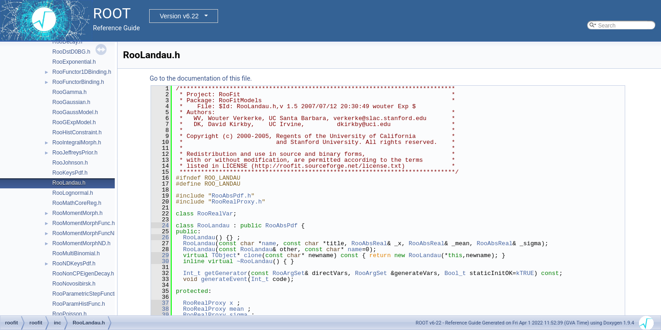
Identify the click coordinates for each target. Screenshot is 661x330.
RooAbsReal (369, 243)
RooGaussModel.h (75, 112)
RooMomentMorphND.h (81, 243)
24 (160, 225)
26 (160, 237)
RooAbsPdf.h (231, 196)
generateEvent (224, 279)
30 (160, 261)
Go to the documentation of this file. (201, 78)
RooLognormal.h (72, 193)
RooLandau (213, 225)
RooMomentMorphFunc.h (83, 223)
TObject (224, 255)
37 (160, 303)
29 (160, 255)
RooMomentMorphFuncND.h (87, 233)
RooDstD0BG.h (71, 52)
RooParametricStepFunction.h (89, 294)
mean (237, 309)
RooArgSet (289, 273)
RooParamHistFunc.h (78, 304)
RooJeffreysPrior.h (75, 152)
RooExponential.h (74, 62)
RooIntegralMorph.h (76, 142)
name (269, 243)
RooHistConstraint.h (76, 132)
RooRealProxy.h (237, 202)
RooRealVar (215, 213)
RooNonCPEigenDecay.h (83, 273)
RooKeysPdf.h (70, 173)
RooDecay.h (67, 41)
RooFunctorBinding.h (78, 82)
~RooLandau (255, 261)
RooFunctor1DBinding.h (81, 72)
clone (253, 255)
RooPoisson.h (69, 314)
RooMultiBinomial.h (76, 253)
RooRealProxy (204, 303)
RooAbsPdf (281, 225)
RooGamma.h (69, 92)
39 (160, 315)
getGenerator (225, 273)
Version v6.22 (179, 16)
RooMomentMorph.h (77, 213)
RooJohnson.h (70, 163)
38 (160, 309)
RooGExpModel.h (74, 122)
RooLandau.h (68, 183)
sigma (238, 315)
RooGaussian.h (71, 102)
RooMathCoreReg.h (76, 203)
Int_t (192, 273)
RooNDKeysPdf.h (73, 263)
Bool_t (455, 273)
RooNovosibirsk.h (73, 283)
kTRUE (525, 273)
